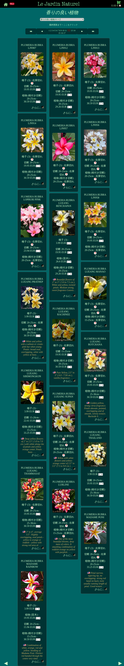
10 (63, 30)
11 (66, 30)
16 (62, 33)
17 (65, 33)
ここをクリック (71, 25)
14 (74, 30)
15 (59, 33)
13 (72, 30)
